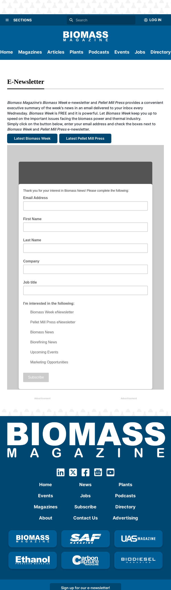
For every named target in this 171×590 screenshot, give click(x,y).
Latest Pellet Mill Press (85, 138)
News (85, 484)
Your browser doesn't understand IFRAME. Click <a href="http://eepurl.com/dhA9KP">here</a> (85, 267)
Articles (55, 52)
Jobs (140, 52)
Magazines (30, 52)
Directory (161, 52)
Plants (76, 52)
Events (121, 52)
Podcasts (99, 52)
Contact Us (85, 518)
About (45, 518)
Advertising (125, 518)
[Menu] (7, 20)
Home (6, 52)
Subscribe (85, 506)
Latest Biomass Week (32, 138)
